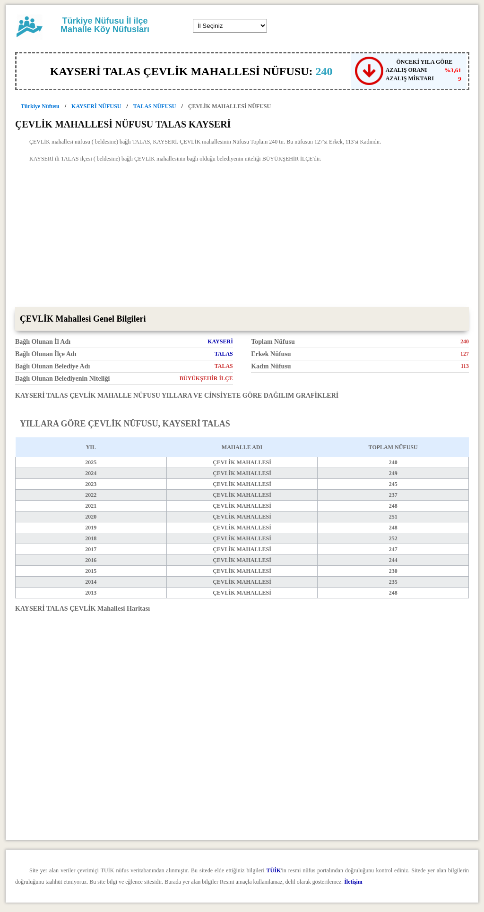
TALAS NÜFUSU (154, 106)
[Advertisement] (242, 236)
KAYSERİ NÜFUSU (96, 106)
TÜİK (274, 870)
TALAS (224, 353)
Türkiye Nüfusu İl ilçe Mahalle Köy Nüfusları (104, 25)
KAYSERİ (220, 341)
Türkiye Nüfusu (40, 106)
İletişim (353, 881)
